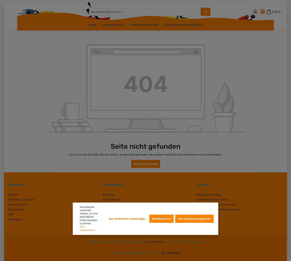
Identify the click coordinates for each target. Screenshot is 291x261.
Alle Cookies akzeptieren (194, 218)
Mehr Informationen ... (88, 228)
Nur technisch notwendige (127, 218)
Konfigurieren (161, 218)
